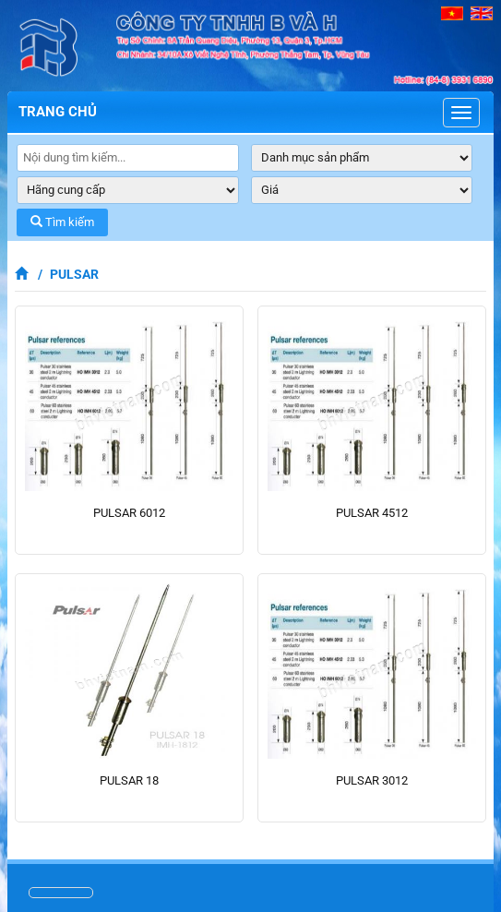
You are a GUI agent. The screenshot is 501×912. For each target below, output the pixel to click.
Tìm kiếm (62, 222)
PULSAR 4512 (372, 513)
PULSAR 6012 (129, 513)
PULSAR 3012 (372, 780)
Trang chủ (57, 111)
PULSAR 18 (129, 780)
